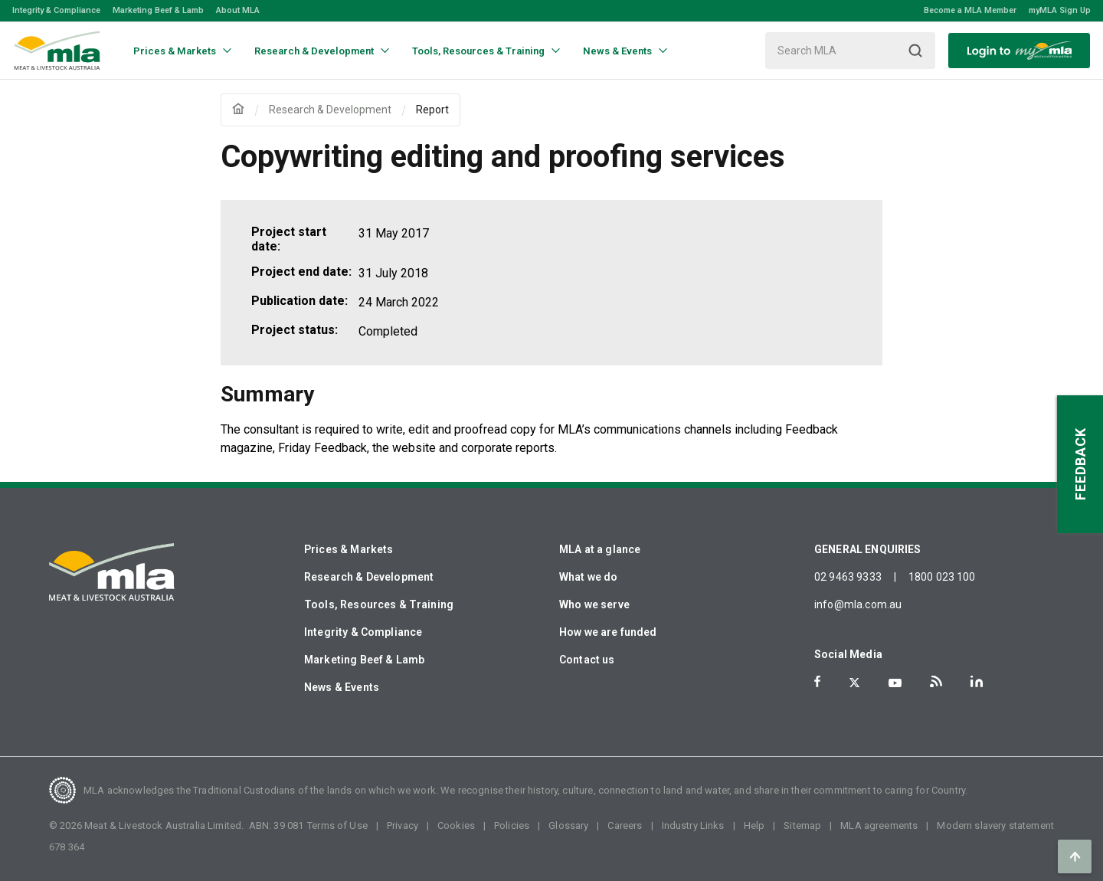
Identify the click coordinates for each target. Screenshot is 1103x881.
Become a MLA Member (970, 10)
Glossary (568, 825)
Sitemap (802, 825)
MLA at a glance (599, 549)
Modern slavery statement (995, 825)
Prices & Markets (348, 549)
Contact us (587, 659)
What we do (588, 577)
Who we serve (594, 604)
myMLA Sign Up (1060, 10)
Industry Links (693, 825)
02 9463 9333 (848, 577)
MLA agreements (879, 825)
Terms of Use (337, 825)
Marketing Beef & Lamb (158, 10)
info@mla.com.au (858, 604)
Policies (511, 825)
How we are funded (608, 632)
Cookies (456, 825)
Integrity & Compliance (56, 10)
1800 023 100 (942, 577)
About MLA (238, 10)
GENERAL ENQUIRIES (867, 549)
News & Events (341, 687)
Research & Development (369, 577)
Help (754, 825)
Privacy (402, 825)
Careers (624, 825)
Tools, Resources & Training (378, 604)
